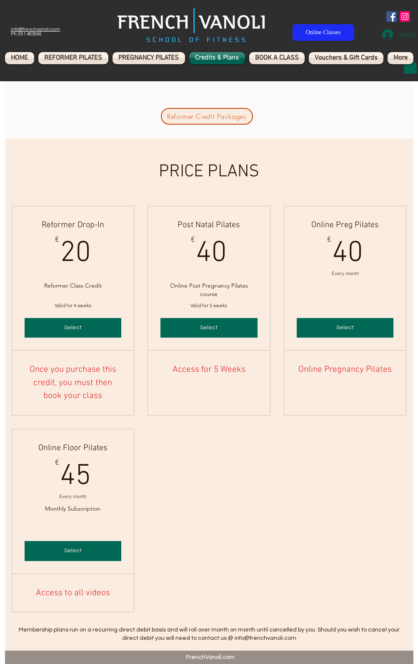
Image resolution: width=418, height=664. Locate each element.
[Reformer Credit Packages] (207, 116)
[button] (410, 65)
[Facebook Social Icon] (391, 16)
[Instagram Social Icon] (405, 16)
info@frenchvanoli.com (35, 29)
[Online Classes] (323, 32)
